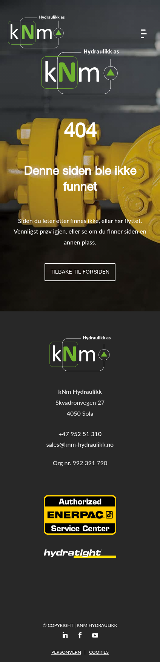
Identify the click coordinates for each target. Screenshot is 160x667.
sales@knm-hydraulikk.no (80, 444)
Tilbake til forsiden (80, 272)
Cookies (99, 652)
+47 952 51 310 (80, 433)
